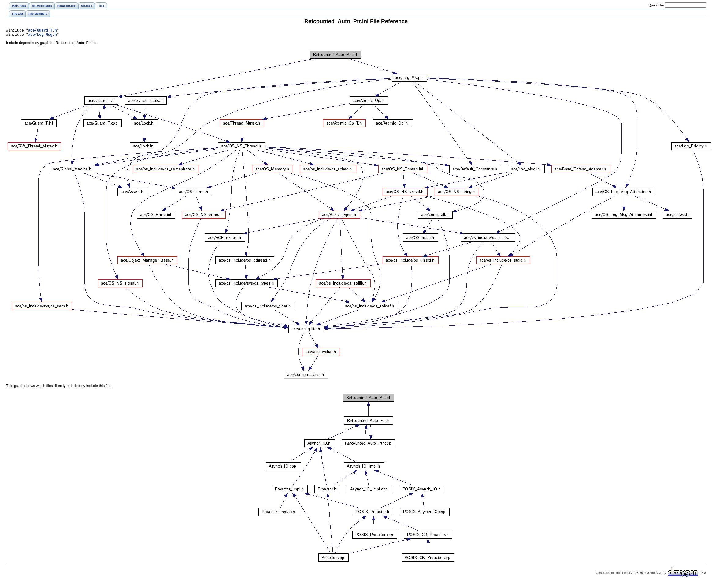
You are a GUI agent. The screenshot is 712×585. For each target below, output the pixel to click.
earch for (657, 5)
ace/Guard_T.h (42, 31)
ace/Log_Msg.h (42, 36)
